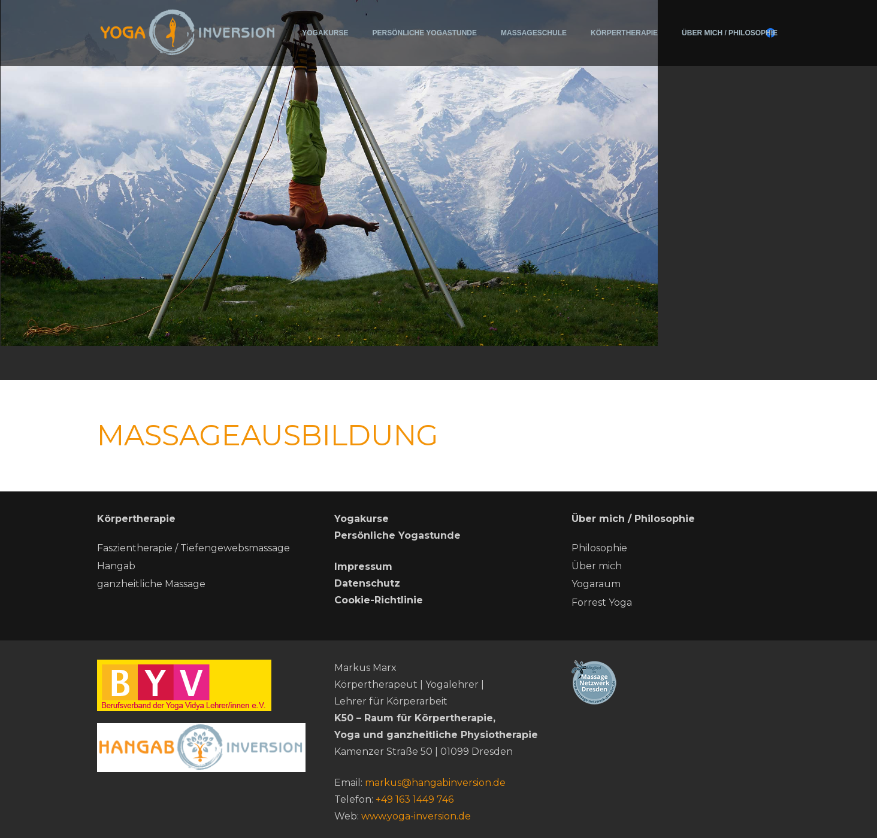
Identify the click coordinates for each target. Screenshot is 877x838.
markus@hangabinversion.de (435, 782)
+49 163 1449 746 (414, 799)
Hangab (116, 566)
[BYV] (201, 685)
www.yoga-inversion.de (416, 816)
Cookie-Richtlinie (378, 600)
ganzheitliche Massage (151, 584)
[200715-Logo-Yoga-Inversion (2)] (188, 31)
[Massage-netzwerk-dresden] (675, 682)
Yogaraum (596, 584)
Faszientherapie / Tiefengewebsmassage (193, 548)
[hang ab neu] (201, 747)
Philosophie (599, 548)
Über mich (596, 566)
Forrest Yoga (601, 602)
